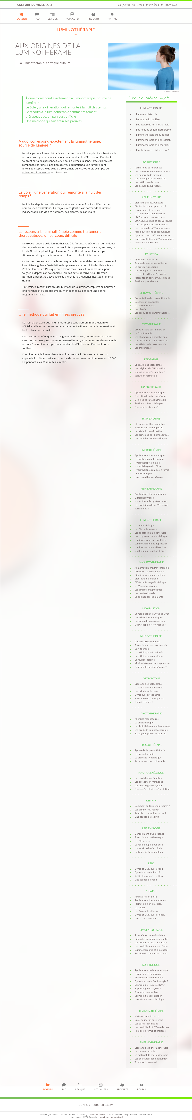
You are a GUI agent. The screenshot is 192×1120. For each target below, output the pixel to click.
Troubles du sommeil (146, 1062)
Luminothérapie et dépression (153, 139)
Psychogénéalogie (151, 772)
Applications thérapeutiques (150, 392)
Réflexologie (151, 828)
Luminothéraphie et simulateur (152, 949)
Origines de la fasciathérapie (150, 399)
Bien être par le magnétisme (150, 575)
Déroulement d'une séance (149, 833)
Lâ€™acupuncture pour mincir (151, 224)
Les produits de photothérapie (151, 729)
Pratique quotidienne (146, 281)
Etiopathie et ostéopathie (149, 364)
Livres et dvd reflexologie (148, 848)
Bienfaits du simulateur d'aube (151, 938)
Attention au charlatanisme (149, 571)
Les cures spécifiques (146, 1023)
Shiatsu (151, 891)
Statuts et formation (146, 375)
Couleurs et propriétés (147, 301)
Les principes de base (146, 691)
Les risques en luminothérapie (153, 129)
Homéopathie (151, 418)
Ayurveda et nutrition (146, 259)
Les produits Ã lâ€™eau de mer (152, 1027)
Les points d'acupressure (148, 185)
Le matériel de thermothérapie (151, 1054)
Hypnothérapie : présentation (151, 501)
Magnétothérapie (151, 562)
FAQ (37, 16)
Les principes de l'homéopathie (152, 434)
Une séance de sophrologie (149, 999)
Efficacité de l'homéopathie (150, 423)
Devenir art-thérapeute (147, 641)
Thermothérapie (151, 1042)
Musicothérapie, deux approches (153, 663)
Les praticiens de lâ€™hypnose (151, 504)
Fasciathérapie (151, 387)
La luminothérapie (146, 114)
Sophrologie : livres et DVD (150, 984)
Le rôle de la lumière (148, 119)
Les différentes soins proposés (151, 340)
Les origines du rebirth (147, 809)
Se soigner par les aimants (149, 596)
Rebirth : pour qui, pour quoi (150, 813)
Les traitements (143, 347)
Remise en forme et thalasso (150, 1030)
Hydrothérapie (151, 449)
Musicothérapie (151, 636)
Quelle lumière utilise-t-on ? (152, 149)
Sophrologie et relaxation (148, 995)
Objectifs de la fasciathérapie (151, 396)
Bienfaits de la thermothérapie (151, 1047)
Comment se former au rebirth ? (152, 805)
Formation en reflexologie (149, 837)
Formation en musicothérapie (151, 645)
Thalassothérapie (151, 1010)
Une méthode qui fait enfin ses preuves (54, 121)
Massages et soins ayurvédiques (152, 277)
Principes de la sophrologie (149, 977)
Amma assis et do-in (146, 896)
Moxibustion (151, 608)
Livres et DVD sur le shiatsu (150, 914)
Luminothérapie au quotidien (153, 134)
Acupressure (151, 162)
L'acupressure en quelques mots (152, 171)
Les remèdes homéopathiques (151, 438)
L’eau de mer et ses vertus (149, 1019)
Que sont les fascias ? (146, 407)
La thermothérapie (145, 1051)
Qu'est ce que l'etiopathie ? (150, 371)
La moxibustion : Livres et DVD (152, 613)
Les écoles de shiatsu (146, 911)
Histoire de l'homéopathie (149, 427)
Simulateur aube (151, 929)
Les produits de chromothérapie (152, 312)
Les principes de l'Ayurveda (150, 270)
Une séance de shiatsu (147, 918)
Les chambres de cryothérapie (151, 336)
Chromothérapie (151, 292)
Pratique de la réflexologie (149, 851)
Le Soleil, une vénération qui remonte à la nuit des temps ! (67, 107)
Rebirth (151, 800)
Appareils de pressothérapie (150, 750)
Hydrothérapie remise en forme (152, 469)
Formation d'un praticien (148, 903)
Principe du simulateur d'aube (151, 953)
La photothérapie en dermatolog (152, 726)
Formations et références (148, 167)
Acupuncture (151, 197)
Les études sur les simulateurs (151, 942)
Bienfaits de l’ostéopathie (149, 683)
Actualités (73, 16)
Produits (93, 16)
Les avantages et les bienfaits (151, 178)
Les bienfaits (141, 309)
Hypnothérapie (151, 488)
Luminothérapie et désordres (153, 144)
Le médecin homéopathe (148, 431)
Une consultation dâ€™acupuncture (154, 238)
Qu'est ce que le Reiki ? (147, 872)
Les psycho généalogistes (148, 785)
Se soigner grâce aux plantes (150, 733)
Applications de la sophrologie (151, 970)
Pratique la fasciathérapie (149, 403)
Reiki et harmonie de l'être (149, 876)
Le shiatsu (140, 907)
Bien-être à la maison (146, 578)
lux (24, 362)
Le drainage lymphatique (148, 757)
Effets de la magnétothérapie (151, 582)
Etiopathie (151, 359)
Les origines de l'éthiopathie (150, 368)
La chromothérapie (145, 305)
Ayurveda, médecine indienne (151, 263)
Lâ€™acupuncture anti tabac (150, 217)
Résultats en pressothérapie (150, 761)
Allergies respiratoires (147, 718)
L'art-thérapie (142, 648)
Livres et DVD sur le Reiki (149, 868)
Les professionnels (145, 593)
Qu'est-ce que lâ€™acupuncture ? (153, 235)
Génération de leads (98, 1114)
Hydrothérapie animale (147, 462)
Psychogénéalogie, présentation (152, 789)
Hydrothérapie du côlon (148, 466)
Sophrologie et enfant (147, 992)
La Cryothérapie (143, 333)
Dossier (22, 16)
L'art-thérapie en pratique (149, 656)
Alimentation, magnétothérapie (152, 567)
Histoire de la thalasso (147, 1016)
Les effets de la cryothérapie (150, 344)
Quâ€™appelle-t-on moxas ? (150, 624)
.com (34, 4)
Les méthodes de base (147, 182)
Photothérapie (151, 713)
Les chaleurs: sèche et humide (151, 1058)
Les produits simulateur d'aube (151, 946)
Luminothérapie (151, 519)
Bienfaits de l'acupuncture (149, 202)
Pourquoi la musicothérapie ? (151, 666)
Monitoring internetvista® (111, 1117)
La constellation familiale (148, 778)
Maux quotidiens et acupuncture (153, 231)
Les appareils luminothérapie (152, 124)
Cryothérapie (151, 324)
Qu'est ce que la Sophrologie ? (151, 981)
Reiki (151, 863)
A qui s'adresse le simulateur (150, 935)
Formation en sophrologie (149, 973)
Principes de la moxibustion (150, 620)
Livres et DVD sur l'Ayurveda (150, 273)
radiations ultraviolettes (36, 172)
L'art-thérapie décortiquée (149, 652)
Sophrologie (151, 964)
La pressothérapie (144, 754)
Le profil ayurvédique (146, 266)
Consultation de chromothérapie (152, 298)
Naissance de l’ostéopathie (149, 698)
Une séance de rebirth (147, 816)
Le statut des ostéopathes (149, 687)
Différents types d (145, 497)
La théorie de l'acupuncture (150, 213)
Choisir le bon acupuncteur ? (150, 206)
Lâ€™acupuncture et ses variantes (153, 220)
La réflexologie (143, 841)
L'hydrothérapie (143, 473)
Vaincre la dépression (146, 242)
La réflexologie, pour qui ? (149, 844)
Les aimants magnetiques (148, 589)
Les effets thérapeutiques (149, 617)
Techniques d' (142, 508)
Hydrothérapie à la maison (149, 458)
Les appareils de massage (148, 174)
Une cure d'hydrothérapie (149, 477)
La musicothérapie (145, 659)
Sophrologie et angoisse (148, 988)
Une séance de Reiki (146, 879)
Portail (112, 16)
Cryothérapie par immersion (150, 329)
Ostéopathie (151, 678)
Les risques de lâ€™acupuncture (152, 228)
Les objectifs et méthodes (149, 781)
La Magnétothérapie (146, 585)
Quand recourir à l (145, 701)
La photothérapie (144, 722)
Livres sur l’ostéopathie (147, 694)
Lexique (53, 16)
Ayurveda (151, 254)
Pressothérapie (151, 744)
